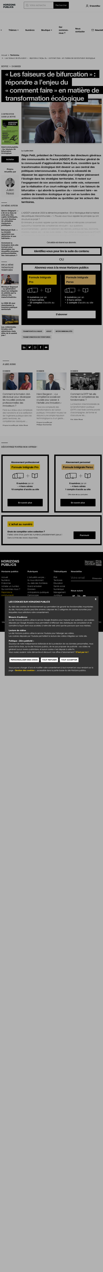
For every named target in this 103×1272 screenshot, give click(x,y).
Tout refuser (49, 660)
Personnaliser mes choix (24, 660)
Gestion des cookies (25, 670)
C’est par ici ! (82, 652)
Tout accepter (69, 660)
